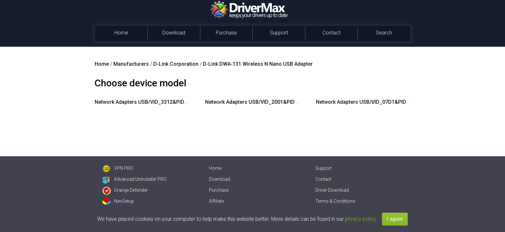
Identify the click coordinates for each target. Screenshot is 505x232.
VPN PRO (117, 168)
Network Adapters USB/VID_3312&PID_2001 (147, 102)
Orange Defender (125, 190)
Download (173, 33)
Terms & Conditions (335, 201)
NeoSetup (118, 201)
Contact (331, 33)
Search (384, 33)
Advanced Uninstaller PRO (134, 179)
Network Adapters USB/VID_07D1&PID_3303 (368, 102)
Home (121, 33)
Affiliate (216, 201)
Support (279, 33)
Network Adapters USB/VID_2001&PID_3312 (257, 102)
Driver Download (332, 190)
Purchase (226, 33)
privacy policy (360, 219)
